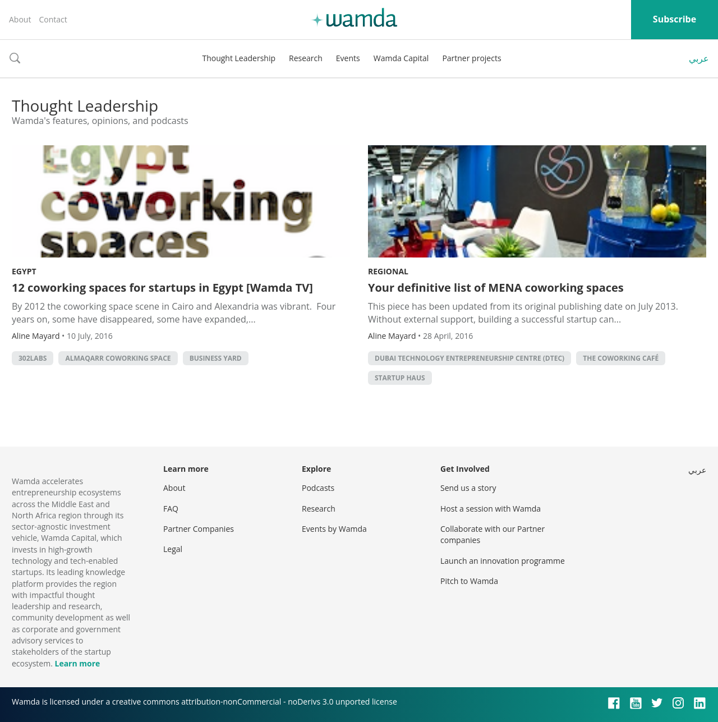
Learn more (77, 663)
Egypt (24, 271)
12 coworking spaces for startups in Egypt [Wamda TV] (162, 287)
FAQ (170, 508)
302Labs (33, 358)
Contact (53, 19)
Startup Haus (400, 378)
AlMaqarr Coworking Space (118, 358)
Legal (172, 549)
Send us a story (468, 487)
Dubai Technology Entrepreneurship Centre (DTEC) (469, 358)
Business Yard (216, 358)
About (20, 19)
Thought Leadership (238, 58)
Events (348, 58)
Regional (388, 271)
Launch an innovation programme (502, 560)
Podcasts (318, 487)
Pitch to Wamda (469, 581)
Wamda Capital (401, 58)
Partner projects (471, 58)
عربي (699, 58)
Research (306, 58)
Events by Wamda (334, 528)
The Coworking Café (621, 358)
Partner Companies (198, 528)
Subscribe (674, 19)
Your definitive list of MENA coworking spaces (496, 287)
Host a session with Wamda (490, 508)
